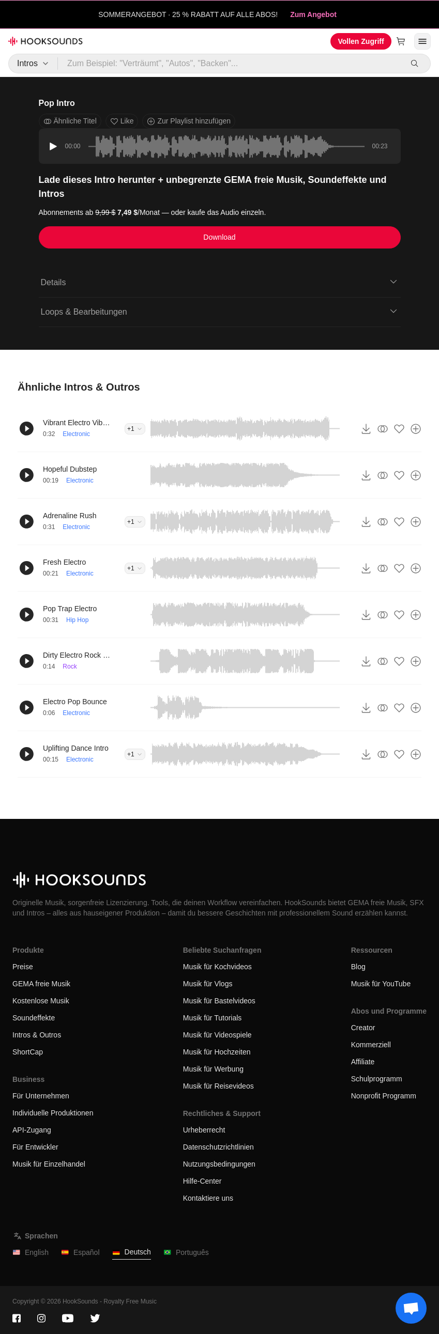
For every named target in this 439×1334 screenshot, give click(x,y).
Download (219, 237)
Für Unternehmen (40, 1096)
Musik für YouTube (381, 984)
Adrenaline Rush (70, 515)
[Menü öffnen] (422, 41)
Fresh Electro (64, 562)
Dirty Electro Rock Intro (76, 655)
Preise (22, 967)
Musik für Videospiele (217, 1035)
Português (186, 1252)
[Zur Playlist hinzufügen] (415, 429)
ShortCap (27, 1052)
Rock (70, 666)
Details (220, 281)
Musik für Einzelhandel (48, 1164)
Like (122, 121)
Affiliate (363, 1062)
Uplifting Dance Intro (76, 748)
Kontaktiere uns (208, 1198)
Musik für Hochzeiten (217, 1052)
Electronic (76, 434)
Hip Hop (77, 620)
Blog (358, 967)
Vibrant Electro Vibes (76, 422)
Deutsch (131, 1252)
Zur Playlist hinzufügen (189, 121)
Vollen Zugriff (361, 41)
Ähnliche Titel (70, 121)
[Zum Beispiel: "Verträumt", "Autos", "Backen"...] (230, 63)
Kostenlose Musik (40, 1001)
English (30, 1252)
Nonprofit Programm (383, 1096)
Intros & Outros (36, 1035)
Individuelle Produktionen (52, 1113)
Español (80, 1252)
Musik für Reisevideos (218, 1086)
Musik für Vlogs (208, 984)
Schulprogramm (376, 1079)
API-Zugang (31, 1130)
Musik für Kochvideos (217, 967)
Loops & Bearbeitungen (220, 311)
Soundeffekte (33, 1018)
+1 (135, 428)
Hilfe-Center (202, 1181)
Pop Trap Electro (70, 608)
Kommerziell (371, 1045)
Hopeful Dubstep (70, 469)
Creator (363, 1027)
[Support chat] (411, 1308)
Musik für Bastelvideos (219, 1001)
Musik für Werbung (213, 1069)
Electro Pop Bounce (75, 701)
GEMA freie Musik (41, 984)
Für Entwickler (35, 1147)
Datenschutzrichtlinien (218, 1147)
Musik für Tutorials (212, 1018)
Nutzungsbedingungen (219, 1164)
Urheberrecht (204, 1130)
